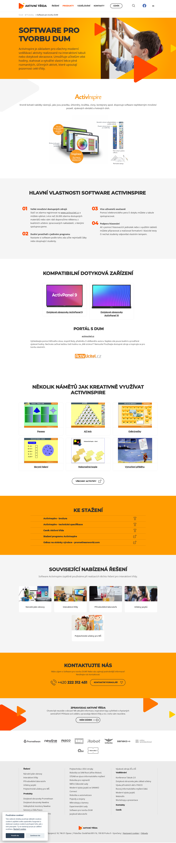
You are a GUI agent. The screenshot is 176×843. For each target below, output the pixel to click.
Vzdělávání (83, 6)
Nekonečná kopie (87, 467)
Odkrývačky (134, 431)
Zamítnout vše (35, 835)
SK (153, 6)
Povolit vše (15, 835)
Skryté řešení (41, 467)
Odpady (144, 833)
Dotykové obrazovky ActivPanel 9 (64, 312)
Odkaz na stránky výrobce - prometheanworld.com (71, 542)
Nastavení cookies (131, 833)
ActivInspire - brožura (55, 518)
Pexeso (41, 431)
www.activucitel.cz (70, 212)
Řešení (55, 6)
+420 (72, 682)
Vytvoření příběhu (134, 467)
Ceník (116, 6)
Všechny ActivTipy (86, 481)
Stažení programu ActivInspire (60, 536)
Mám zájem (85, 720)
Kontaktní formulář (106, 682)
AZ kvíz (88, 431)
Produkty (68, 6)
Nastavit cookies (19, 829)
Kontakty (99, 6)
